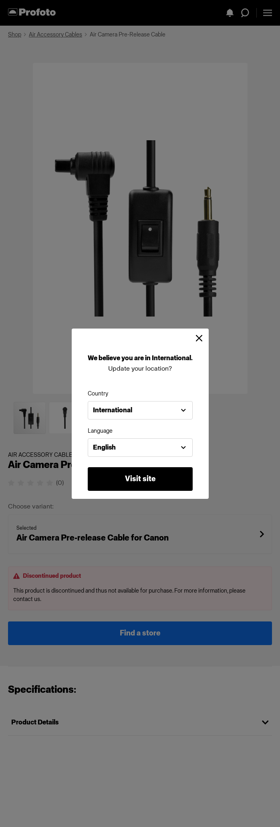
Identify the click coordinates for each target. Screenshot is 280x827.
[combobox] (140, 410)
